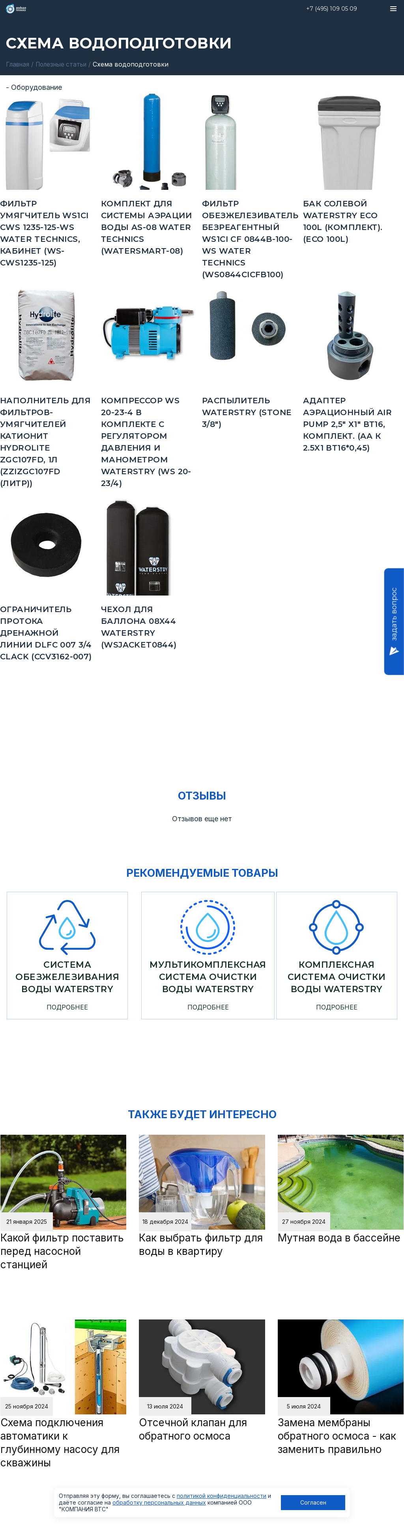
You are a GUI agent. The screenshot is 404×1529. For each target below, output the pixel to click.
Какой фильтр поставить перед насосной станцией (62, 1251)
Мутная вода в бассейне (339, 1238)
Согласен (313, 1502)
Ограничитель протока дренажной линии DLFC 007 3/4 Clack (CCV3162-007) (46, 632)
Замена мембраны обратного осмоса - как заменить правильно (337, 1435)
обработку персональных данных (159, 1502)
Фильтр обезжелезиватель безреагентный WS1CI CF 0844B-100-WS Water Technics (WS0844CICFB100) (250, 239)
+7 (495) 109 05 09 (331, 8)
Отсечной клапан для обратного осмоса (193, 1429)
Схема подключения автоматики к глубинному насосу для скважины (60, 1442)
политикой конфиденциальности (221, 1495)
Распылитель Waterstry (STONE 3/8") (247, 412)
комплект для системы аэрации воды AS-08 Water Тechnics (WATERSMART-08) (146, 227)
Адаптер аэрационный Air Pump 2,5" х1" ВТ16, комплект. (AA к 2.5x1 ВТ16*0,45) (347, 423)
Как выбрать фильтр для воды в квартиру (201, 1244)
